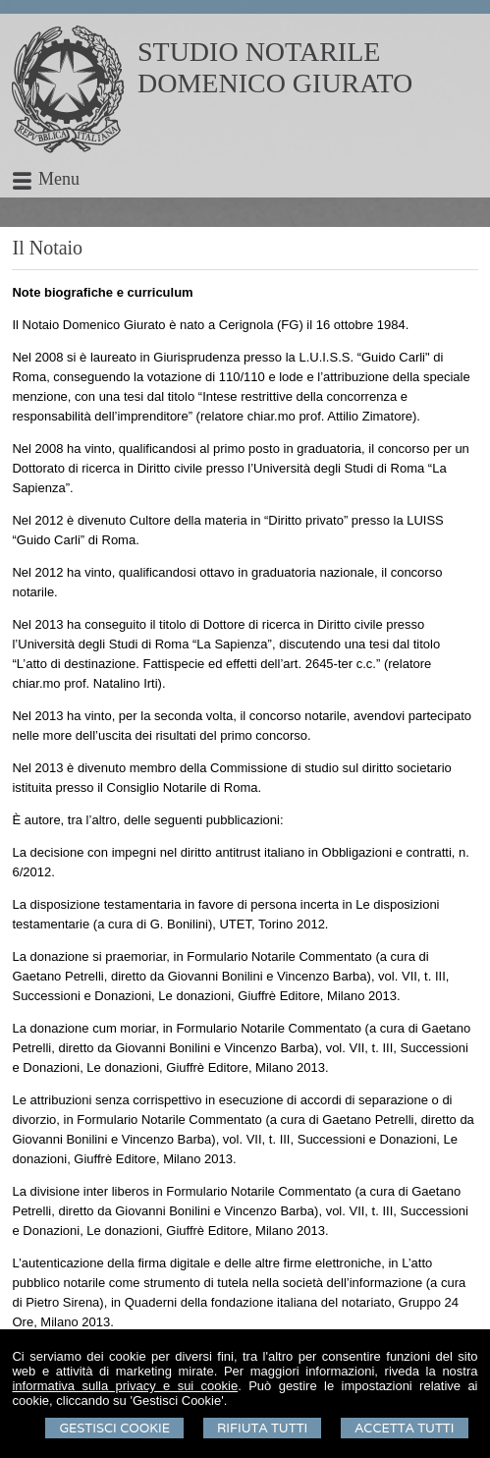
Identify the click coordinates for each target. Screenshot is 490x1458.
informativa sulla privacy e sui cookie (125, 1385)
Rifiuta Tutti (262, 1428)
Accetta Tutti (404, 1428)
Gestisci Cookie (114, 1428)
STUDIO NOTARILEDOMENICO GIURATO (274, 67)
